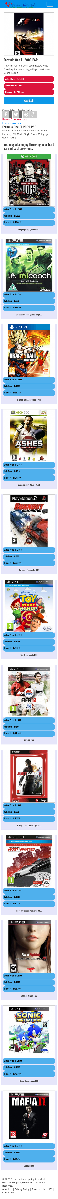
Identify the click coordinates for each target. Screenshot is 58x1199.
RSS (50, 1189)
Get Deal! (28, 101)
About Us (7, 1189)
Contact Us (8, 1192)
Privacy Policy (22, 1189)
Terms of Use (39, 1189)
